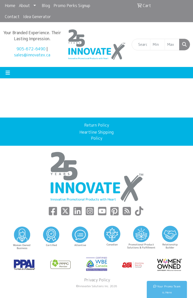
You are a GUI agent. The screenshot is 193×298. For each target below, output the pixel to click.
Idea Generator (37, 16)
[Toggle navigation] (8, 72)
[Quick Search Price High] (172, 44)
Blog (46, 5)
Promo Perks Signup (72, 5)
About (24, 5)
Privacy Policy (96, 280)
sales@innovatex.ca (32, 55)
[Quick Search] (141, 44)
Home (10, 5)
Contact (12, 16)
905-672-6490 (31, 49)
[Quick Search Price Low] (157, 44)
